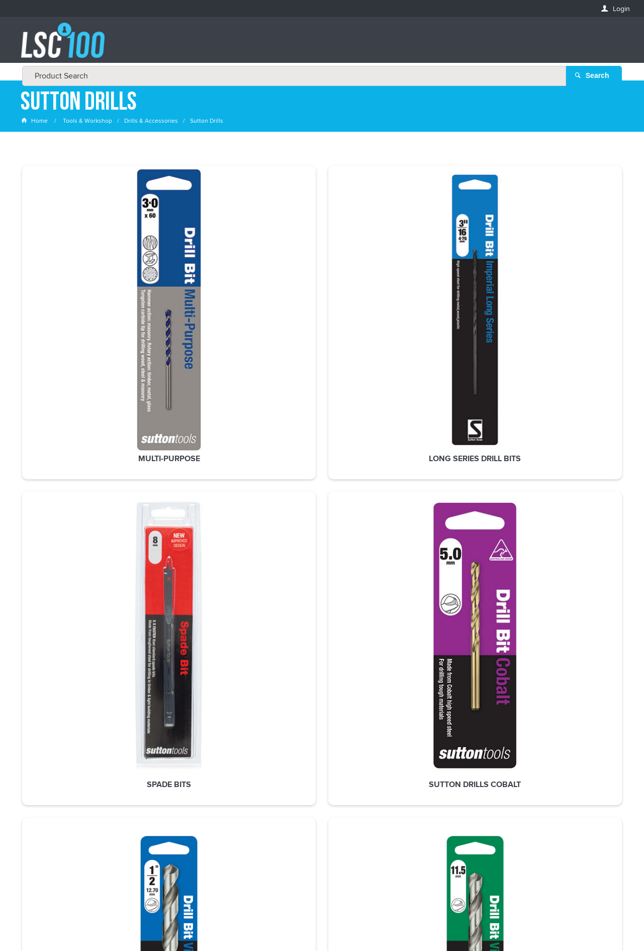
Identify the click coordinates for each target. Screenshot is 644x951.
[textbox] (319, 45)
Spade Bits (322, 298)
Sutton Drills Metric (77, 462)
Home (35, 123)
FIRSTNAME (38, 764)
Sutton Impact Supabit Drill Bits (322, 466)
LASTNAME (38, 801)
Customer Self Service (328, 922)
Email (30, 727)
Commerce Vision (397, 922)
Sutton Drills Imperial (566, 298)
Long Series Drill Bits (200, 298)
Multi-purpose (77, 298)
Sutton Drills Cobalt (444, 298)
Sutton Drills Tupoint (200, 462)
